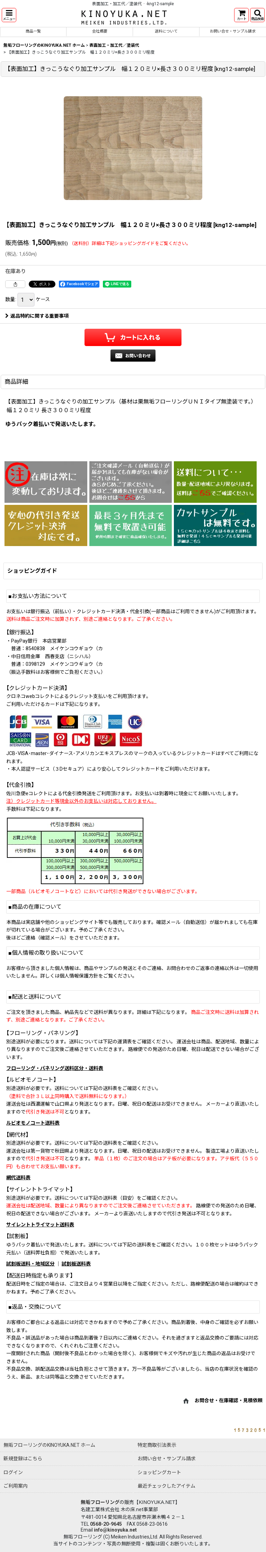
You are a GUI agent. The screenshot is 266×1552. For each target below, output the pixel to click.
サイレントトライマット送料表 (40, 1224)
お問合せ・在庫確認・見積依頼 (229, 1400)
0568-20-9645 (106, 1524)
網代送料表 (18, 1177)
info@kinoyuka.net (115, 1530)
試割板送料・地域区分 (30, 1264)
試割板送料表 (76, 1264)
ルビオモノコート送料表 (33, 1123)
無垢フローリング (100, 1502)
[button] (9, 15)
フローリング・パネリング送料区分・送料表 (54, 1068)
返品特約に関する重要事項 (37, 316)
